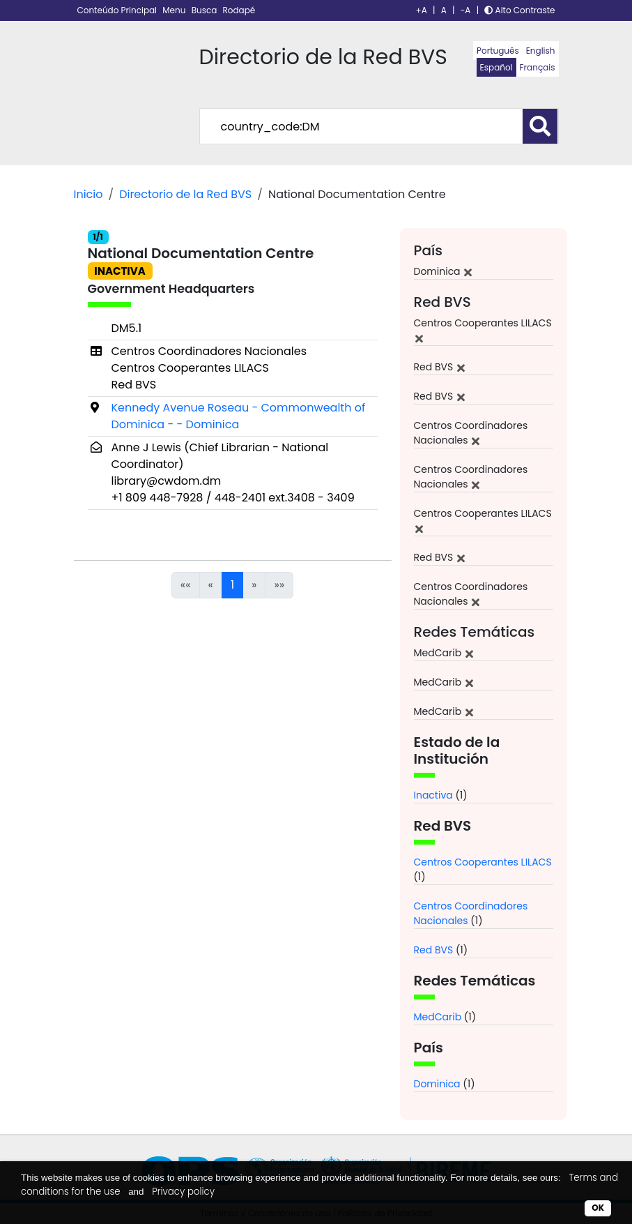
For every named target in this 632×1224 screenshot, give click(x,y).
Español (496, 67)
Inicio (88, 194)
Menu (174, 10)
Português (498, 50)
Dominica (437, 1084)
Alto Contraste (519, 10)
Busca (205, 10)
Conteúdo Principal (118, 10)
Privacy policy (183, 1191)
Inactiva (433, 795)
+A (421, 10)
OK (598, 1208)
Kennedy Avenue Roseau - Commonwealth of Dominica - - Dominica (238, 416)
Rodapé (239, 10)
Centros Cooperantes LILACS (483, 862)
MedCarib (438, 1017)
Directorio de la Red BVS (185, 194)
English (540, 50)
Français (537, 67)
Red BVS (434, 950)
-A (466, 10)
